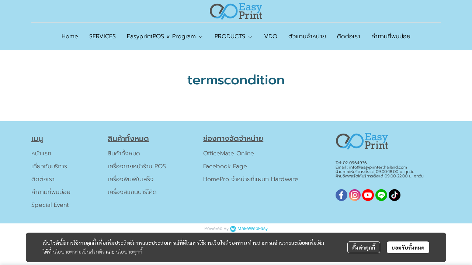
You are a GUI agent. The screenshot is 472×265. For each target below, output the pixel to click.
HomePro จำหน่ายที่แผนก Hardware (250, 179)
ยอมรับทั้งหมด (408, 247)
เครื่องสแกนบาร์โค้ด (132, 192)
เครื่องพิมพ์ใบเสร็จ (130, 179)
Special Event (50, 205)
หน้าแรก (41, 153)
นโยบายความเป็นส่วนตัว (79, 251)
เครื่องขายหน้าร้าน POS (137, 166)
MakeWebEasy (252, 229)
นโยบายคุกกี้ (129, 251)
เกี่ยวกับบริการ (49, 166)
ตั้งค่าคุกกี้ (363, 247)
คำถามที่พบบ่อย (50, 192)
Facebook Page (225, 166)
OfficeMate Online (228, 153)
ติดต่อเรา (43, 179)
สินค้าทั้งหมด (124, 153)
